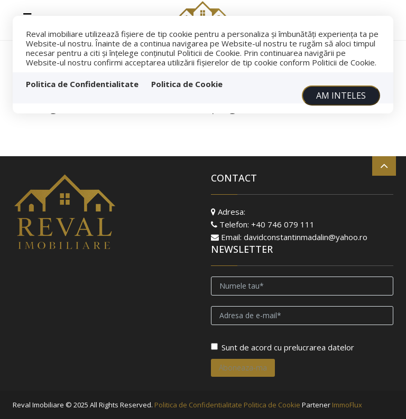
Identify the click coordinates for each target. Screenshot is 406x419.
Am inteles (341, 95)
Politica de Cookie (187, 84)
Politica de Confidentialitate (82, 84)
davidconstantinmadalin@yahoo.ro (305, 237)
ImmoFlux (347, 405)
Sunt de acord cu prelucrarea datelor (282, 347)
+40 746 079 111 (283, 224)
